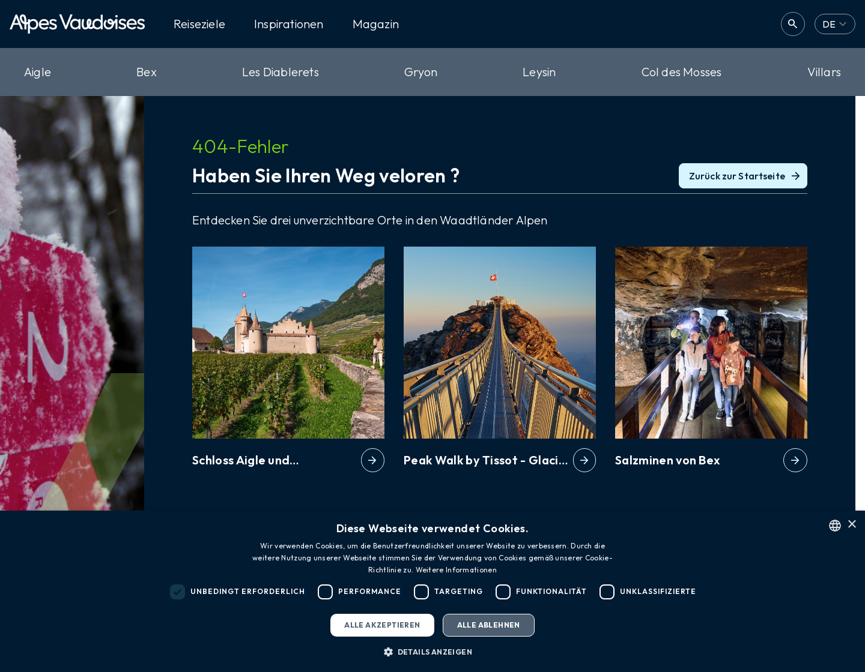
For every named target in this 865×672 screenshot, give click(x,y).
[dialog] (432, 591)
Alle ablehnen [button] (488, 624)
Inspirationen (289, 24)
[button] (432, 652)
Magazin (376, 24)
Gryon (420, 71)
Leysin (539, 71)
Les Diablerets (280, 71)
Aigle (37, 71)
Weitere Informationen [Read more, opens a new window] (456, 569)
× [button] (851, 524)
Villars (824, 71)
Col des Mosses (682, 71)
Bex (146, 71)
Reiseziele (199, 24)
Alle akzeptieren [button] (382, 624)
